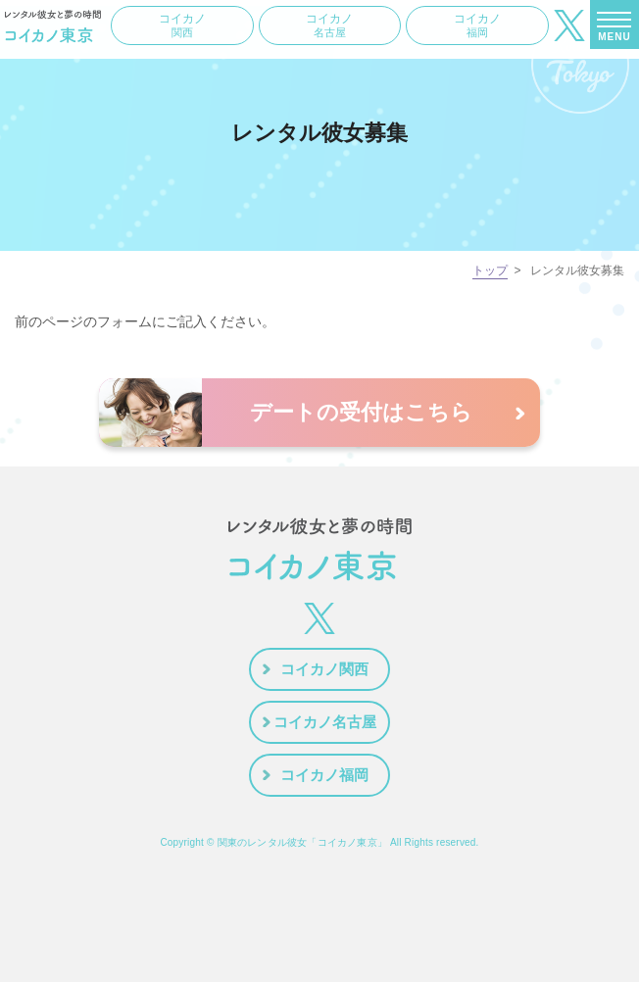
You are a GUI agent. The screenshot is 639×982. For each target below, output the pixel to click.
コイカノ (182, 25)
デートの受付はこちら (361, 412)
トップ (490, 270)
